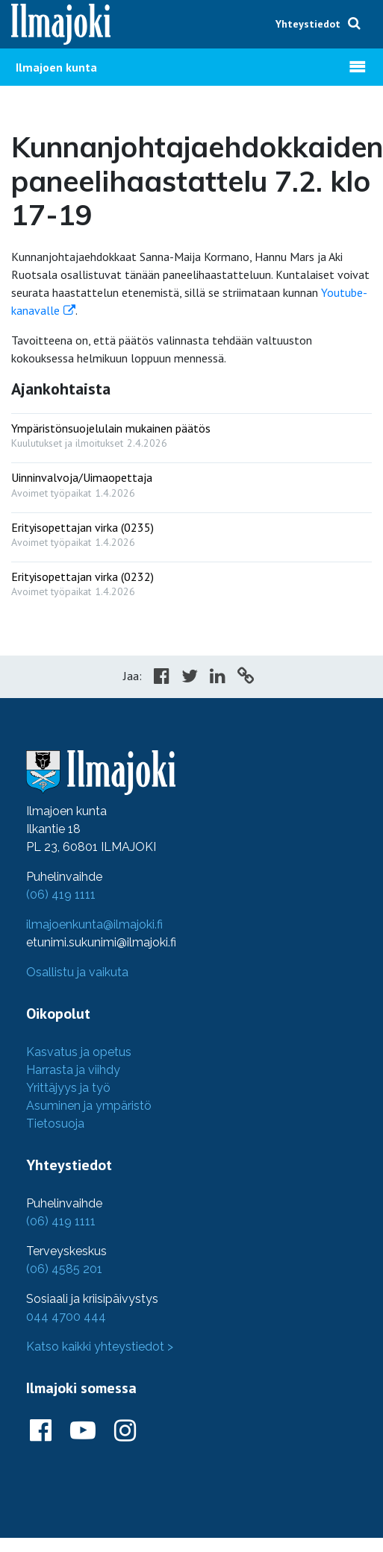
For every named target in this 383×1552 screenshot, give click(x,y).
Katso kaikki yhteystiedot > (99, 1346)
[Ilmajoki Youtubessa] (82, 1431)
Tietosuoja (55, 1123)
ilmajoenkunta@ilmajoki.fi (94, 924)
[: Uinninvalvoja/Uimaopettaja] (191, 481)
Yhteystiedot (307, 24)
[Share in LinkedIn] (217, 677)
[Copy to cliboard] (245, 677)
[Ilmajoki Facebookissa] (40, 1431)
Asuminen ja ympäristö (89, 1106)
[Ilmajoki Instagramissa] (125, 1431)
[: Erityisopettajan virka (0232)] (191, 581)
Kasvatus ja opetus (78, 1052)
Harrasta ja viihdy (73, 1070)
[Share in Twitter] (189, 677)
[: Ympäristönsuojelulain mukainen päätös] (191, 432)
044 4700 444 (66, 1317)
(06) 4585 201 (64, 1269)
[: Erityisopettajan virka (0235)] (191, 531)
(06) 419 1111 (61, 894)
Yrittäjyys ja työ (68, 1088)
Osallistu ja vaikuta (77, 972)
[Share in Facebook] (161, 677)
